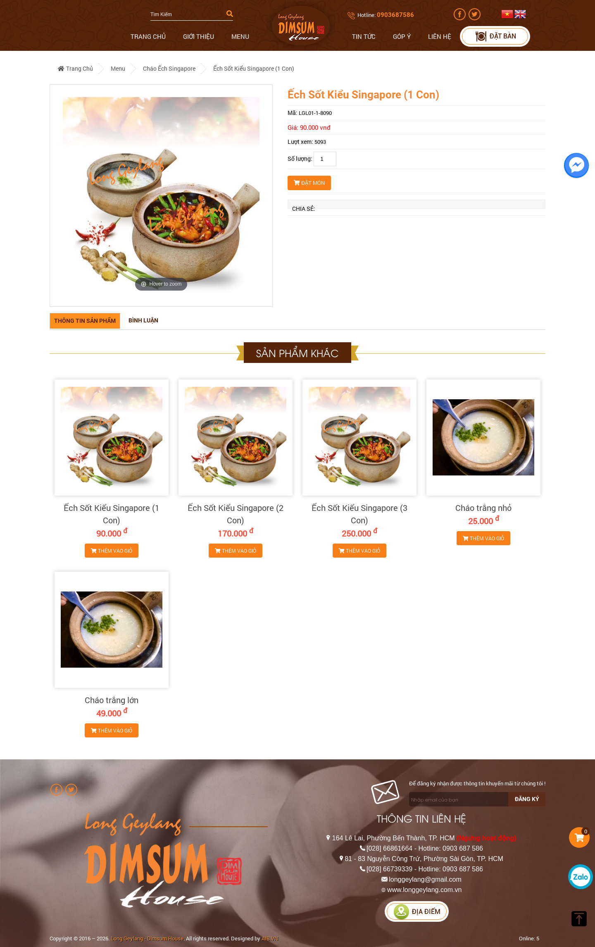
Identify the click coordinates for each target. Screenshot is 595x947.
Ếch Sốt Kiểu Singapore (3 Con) (359, 513)
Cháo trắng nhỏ (483, 507)
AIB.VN (270, 938)
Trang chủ (148, 36)
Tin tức (364, 36)
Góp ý (402, 36)
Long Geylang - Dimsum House (147, 938)
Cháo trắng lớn (111, 699)
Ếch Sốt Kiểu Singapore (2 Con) (235, 513)
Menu (240, 36)
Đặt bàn (495, 36)
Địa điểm (416, 912)
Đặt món (309, 182)
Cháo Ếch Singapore (169, 68)
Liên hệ (439, 36)
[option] (161, 195)
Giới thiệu (198, 36)
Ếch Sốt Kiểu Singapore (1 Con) (253, 68)
